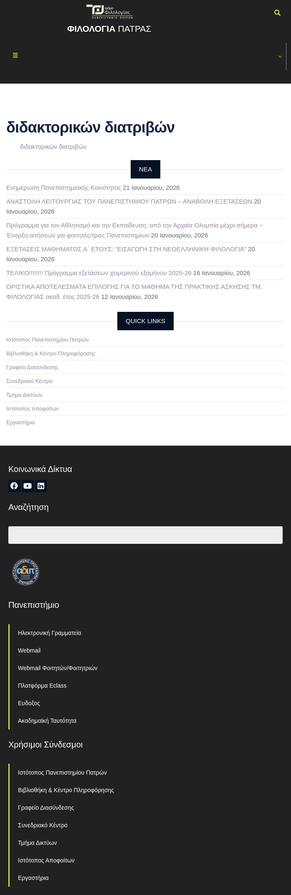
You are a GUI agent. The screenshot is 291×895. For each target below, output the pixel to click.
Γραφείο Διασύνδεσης (32, 367)
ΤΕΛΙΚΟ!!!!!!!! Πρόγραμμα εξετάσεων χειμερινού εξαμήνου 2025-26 (99, 272)
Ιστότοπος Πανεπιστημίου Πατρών (47, 340)
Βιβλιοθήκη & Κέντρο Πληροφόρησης (51, 353)
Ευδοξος (29, 703)
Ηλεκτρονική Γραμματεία (49, 633)
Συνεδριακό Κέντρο (29, 381)
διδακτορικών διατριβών (53, 146)
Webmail (29, 650)
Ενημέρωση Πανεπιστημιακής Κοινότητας (63, 187)
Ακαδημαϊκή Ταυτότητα (47, 720)
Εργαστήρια (20, 422)
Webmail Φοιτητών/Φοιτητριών (58, 668)
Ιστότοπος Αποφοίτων (32, 408)
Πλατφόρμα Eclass (42, 685)
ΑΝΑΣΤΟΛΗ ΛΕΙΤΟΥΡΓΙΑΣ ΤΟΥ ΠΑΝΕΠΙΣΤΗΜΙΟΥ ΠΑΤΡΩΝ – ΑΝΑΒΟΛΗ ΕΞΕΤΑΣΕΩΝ (129, 201)
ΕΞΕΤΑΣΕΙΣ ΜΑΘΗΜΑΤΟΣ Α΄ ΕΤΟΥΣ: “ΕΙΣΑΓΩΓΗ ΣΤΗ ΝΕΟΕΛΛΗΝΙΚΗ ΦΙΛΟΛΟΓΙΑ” (126, 248)
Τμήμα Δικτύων (24, 395)
